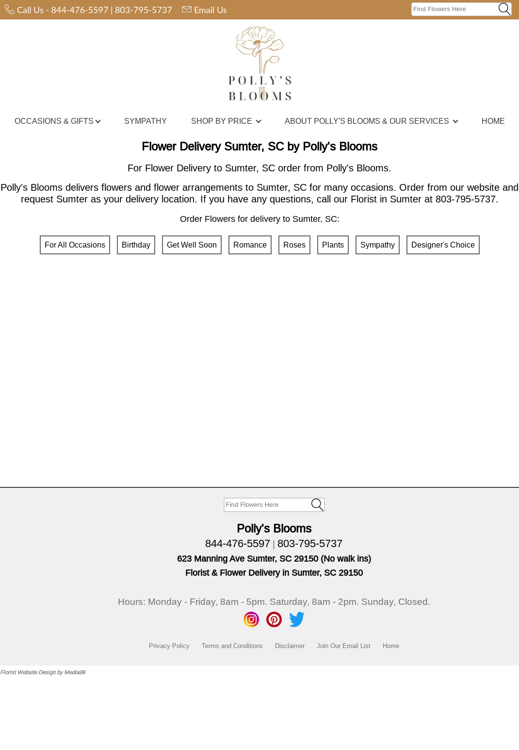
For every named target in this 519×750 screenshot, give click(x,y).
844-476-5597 (80, 9)
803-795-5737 (143, 9)
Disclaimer (290, 646)
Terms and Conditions (232, 646)
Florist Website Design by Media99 (42, 672)
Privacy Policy (169, 646)
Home (391, 646)
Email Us (210, 9)
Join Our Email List (344, 646)
